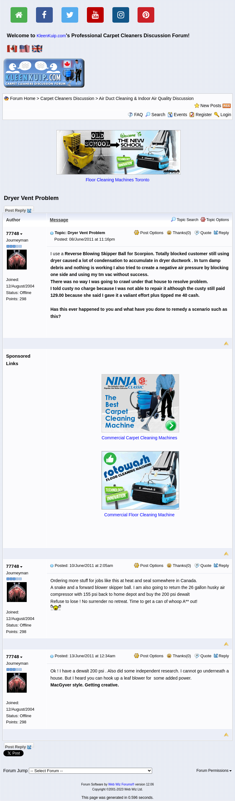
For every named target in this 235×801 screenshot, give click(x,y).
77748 (14, 233)
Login (225, 114)
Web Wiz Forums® (121, 784)
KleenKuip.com (51, 35)
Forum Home (22, 98)
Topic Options (215, 220)
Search (155, 114)
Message (59, 219)
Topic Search (184, 220)
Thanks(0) (179, 232)
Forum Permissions (214, 770)
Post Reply (18, 209)
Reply (224, 232)
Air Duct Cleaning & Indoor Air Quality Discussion (146, 98)
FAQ (138, 114)
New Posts (211, 105)
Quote (206, 232)
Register (204, 114)
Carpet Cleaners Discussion (67, 98)
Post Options (148, 232)
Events (177, 114)
